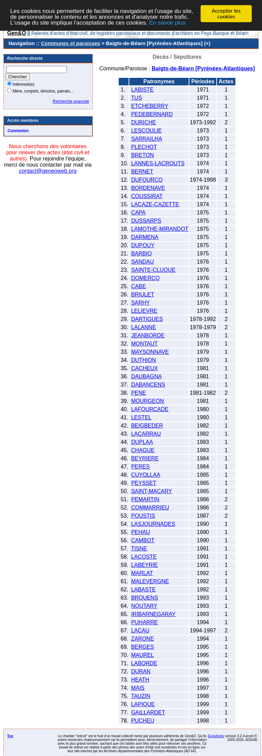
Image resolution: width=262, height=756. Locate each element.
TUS (136, 98)
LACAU (140, 630)
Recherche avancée (71, 101)
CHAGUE (142, 450)
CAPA (138, 212)
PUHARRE (144, 622)
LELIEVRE (144, 311)
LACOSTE (144, 557)
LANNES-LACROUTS (157, 163)
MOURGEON (147, 401)
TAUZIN (140, 696)
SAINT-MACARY (151, 491)
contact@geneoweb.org (47, 171)
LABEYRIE (144, 565)
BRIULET (142, 294)
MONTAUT (144, 344)
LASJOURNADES (153, 524)
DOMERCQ (145, 278)
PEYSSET (143, 483)
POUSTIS (143, 516)
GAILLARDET (148, 712)
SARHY (140, 303)
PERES (140, 467)
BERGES (142, 647)
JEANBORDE (147, 335)
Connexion (18, 130)
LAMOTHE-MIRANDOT (159, 229)
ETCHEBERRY (149, 106)
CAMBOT (142, 540)
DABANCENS (148, 385)
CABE (138, 286)
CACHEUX (144, 368)
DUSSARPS (146, 221)
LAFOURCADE (149, 409)
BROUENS (144, 598)
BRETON (142, 155)
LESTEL (141, 417)
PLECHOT (144, 147)
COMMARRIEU (150, 507)
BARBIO (141, 253)
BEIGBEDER (147, 426)
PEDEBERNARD (152, 114)
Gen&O (16, 33)
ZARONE (142, 639)
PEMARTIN (145, 499)
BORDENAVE (148, 188)
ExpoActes (216, 736)
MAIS (137, 688)
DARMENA (144, 237)
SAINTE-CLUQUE (153, 270)
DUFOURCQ (146, 180)
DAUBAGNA (146, 376)
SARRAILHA (146, 139)
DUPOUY (142, 245)
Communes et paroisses (70, 43)
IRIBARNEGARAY (153, 614)
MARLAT (142, 573)
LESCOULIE (146, 131)
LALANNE (143, 327)
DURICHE (143, 122)
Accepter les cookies (226, 13)
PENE (138, 393)
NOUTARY (144, 606)
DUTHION (143, 360)
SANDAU (142, 262)
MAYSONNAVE (150, 352)
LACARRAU (146, 434)
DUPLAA (142, 442)
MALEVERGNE (150, 581)
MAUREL (142, 655)
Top (10, 736)
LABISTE (142, 90)
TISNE (139, 548)
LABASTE (143, 589)
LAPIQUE (143, 704)
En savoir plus (167, 22)
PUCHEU (142, 721)
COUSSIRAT (146, 196)
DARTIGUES (147, 319)
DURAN (140, 671)
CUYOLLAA (145, 475)
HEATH (140, 680)
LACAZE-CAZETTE (155, 204)
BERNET (142, 171)
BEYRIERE (145, 458)
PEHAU (140, 532)
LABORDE (144, 663)
